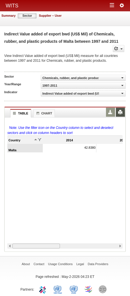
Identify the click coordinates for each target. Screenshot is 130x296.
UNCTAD (58, 289)
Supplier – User (50, 15)
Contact (39, 264)
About (26, 264)
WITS (12, 5)
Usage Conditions (60, 264)
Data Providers (98, 264)
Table (20, 113)
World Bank (104, 289)
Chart (43, 113)
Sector (27, 15)
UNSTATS (73, 289)
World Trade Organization (88, 289)
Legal (80, 264)
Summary (8, 15)
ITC (43, 289)
